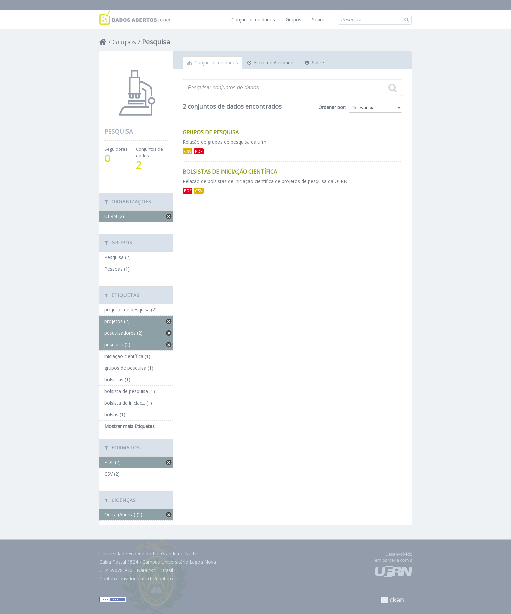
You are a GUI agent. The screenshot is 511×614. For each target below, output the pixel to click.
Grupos (293, 19)
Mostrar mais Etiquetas (129, 426)
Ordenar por (332, 107)
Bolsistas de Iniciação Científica (230, 171)
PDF (198, 151)
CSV (187, 151)
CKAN (392, 599)
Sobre (318, 19)
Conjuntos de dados (253, 19)
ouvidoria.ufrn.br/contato (146, 578)
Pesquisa (156, 41)
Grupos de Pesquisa (211, 132)
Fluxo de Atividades (271, 62)
